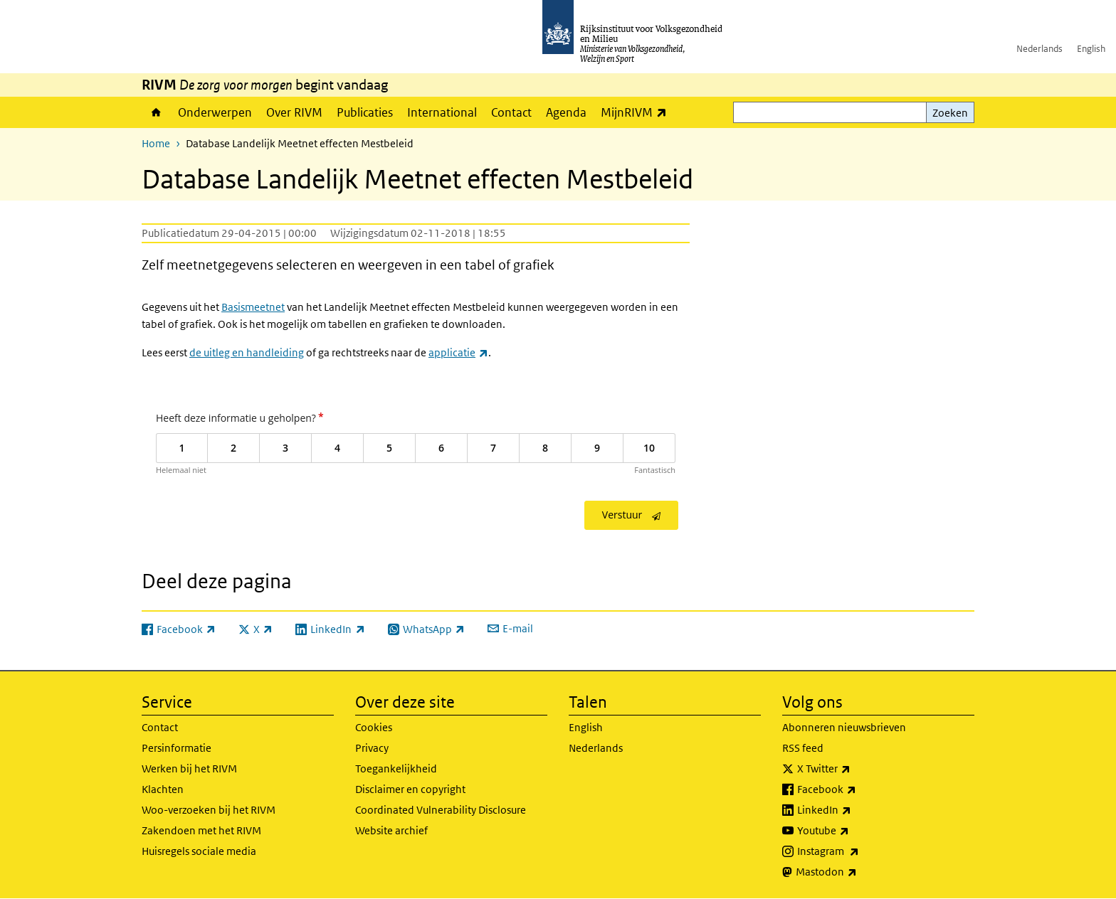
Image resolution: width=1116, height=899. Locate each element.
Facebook (858, 789)
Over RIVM (294, 112)
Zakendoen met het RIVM (201, 830)
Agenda (566, 112)
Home (156, 112)
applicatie (458, 352)
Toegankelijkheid (396, 768)
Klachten (163, 789)
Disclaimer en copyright (410, 789)
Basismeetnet (253, 307)
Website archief (391, 830)
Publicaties (365, 112)
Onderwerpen (215, 112)
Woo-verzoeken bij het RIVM (208, 809)
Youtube (854, 830)
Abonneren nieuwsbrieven (844, 727)
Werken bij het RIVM (189, 768)
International (442, 112)
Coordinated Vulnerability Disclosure (440, 809)
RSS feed (802, 748)
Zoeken (950, 112)
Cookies (373, 727)
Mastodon (858, 872)
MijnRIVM (637, 112)
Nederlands (1039, 49)
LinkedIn (855, 810)
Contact (511, 112)
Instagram (859, 851)
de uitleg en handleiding (246, 352)
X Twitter (855, 768)
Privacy (372, 748)
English (1091, 49)
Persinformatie (176, 748)
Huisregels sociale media (199, 851)
